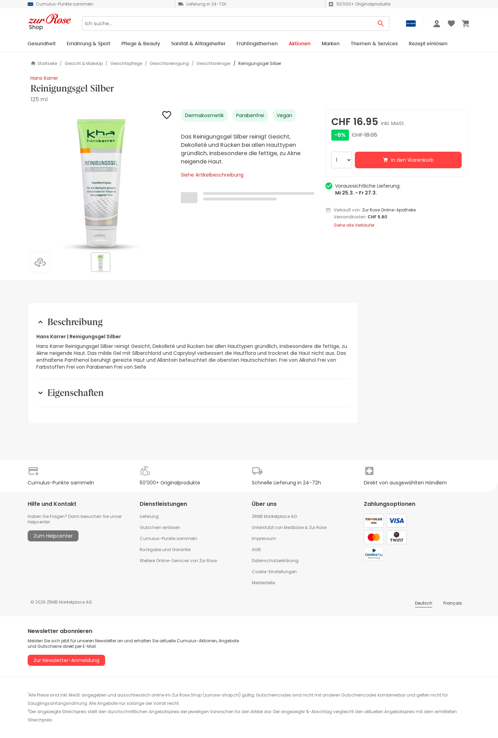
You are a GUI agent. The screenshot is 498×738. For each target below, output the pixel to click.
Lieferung (149, 516)
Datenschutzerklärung (275, 561)
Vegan (284, 115)
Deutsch (423, 603)
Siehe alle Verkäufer (354, 225)
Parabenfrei (250, 115)
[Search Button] (380, 23)
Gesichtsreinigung (169, 63)
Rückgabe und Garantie (165, 549)
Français (452, 603)
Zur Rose (317, 527)
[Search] (227, 23)
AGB (256, 549)
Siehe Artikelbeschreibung (212, 174)
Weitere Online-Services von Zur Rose (178, 561)
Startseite (43, 63)
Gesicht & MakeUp (84, 63)
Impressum (264, 538)
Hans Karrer (44, 78)
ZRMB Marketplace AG (274, 516)
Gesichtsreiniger (213, 63)
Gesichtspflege (126, 63)
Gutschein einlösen (160, 527)
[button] (101, 180)
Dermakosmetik (204, 115)
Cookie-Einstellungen (274, 572)
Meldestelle (263, 583)
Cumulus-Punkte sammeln (168, 538)
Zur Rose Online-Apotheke (389, 210)
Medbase (294, 527)
